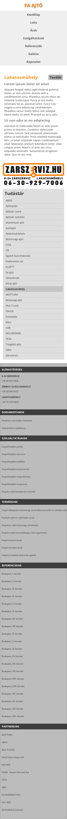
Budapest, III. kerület (12, 588)
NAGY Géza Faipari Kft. (13, 757)
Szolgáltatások (33, 38)
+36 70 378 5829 (10, 402)
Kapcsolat (33, 62)
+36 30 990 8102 (10, 391)
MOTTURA (7, 734)
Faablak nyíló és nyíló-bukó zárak (18, 517)
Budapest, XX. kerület (12, 701)
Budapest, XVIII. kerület (13, 686)
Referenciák (33, 46)
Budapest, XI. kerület (12, 648)
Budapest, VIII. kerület (12, 626)
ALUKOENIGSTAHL (11, 794)
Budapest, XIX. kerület (12, 693)
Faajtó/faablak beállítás (13, 461)
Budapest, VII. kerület (12, 618)
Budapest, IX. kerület (12, 633)
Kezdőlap (33, 15)
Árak (33, 30)
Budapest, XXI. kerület (12, 708)
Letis (33, 22)
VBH (4, 787)
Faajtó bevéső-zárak (12, 540)
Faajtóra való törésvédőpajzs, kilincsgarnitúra (24, 532)
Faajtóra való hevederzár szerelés (19, 491)
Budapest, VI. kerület (12, 611)
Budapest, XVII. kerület (13, 678)
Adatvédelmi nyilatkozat (14, 428)
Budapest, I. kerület (11, 573)
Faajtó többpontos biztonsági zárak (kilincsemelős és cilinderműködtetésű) (33, 510)
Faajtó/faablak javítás (12, 446)
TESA (4, 779)
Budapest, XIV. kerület (12, 671)
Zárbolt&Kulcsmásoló (12, 809)
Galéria (33, 54)
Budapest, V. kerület (12, 603)
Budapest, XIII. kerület (12, 663)
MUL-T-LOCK (8, 749)
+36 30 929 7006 (10, 380)
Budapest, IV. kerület (12, 596)
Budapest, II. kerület (11, 581)
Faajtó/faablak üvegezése (14, 484)
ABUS (5, 742)
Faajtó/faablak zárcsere (13, 454)
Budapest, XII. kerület (12, 656)
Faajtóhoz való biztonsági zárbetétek (20, 525)
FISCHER (6, 764)
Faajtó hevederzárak (12, 547)
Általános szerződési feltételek (17, 420)
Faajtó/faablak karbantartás (15, 469)
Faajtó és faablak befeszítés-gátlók (19, 555)
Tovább (55, 77)
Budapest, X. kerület (12, 641)
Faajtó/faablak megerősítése (16, 476)
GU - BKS (6, 802)
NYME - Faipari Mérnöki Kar (15, 772)
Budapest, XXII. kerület (13, 716)
